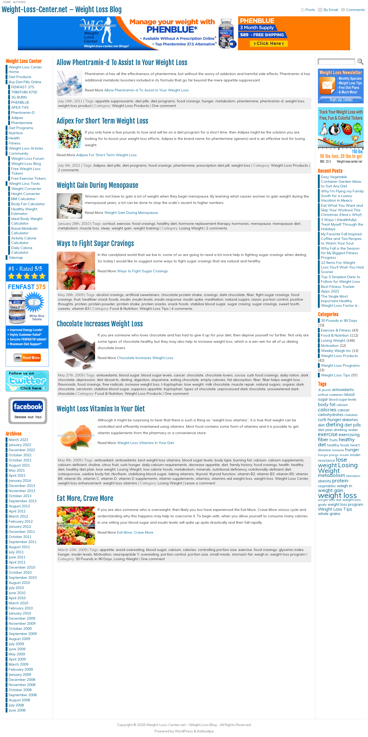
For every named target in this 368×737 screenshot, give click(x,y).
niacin (256, 299)
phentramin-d (271, 101)
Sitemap (16, 257)
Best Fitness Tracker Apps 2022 (338, 288)
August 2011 (19, 547)
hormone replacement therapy (204, 223)
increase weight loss (142, 384)
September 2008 (23, 695)
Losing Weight (191, 228)
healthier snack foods (100, 299)
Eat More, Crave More (85, 498)
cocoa (240, 375)
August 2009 (19, 638)
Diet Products (20, 77)
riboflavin (118, 474)
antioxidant (103, 460)
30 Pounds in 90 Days (339, 320)
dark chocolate (232, 294)
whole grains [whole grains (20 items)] (329, 513)
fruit (77, 299)
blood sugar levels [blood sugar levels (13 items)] (342, 399)
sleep (105, 228)
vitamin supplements (176, 478)
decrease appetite (204, 464)
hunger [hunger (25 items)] (352, 449)
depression (85, 379)
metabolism (225, 101)
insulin (125, 299)
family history (241, 464)
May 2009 (17, 654)
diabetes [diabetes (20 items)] (350, 419)
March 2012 (18, 516)
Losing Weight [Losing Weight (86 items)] (338, 467)
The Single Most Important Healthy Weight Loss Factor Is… (340, 301)
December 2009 (22, 618)
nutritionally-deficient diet (269, 469)
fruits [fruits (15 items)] (333, 440)
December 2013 (22, 485)
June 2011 (17, 557)
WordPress (184, 731)
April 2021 (17, 475)
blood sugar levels (156, 375)
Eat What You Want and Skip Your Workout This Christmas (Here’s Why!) (342, 210)
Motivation (102, 554)
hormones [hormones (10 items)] (338, 450)
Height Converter (25, 193)
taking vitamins (181, 474)
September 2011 (23, 541)
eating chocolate (184, 379)
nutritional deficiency (229, 469)
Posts (310, 9)
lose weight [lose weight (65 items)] (332, 462)
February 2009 (21, 669)
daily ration (289, 375)
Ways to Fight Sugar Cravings (95, 243)
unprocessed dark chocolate (241, 389)
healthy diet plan (80, 469)
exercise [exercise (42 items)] (328, 434)
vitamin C (91, 478)
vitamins (203, 478)
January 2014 (20, 480)
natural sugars (237, 299)
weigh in (261, 554)
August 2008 (19, 700)
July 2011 (16, 552)
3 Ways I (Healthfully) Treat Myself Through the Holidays (342, 224)
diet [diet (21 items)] (321, 424)
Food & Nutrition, (125, 308)
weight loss (294, 101)
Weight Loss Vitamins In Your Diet (101, 409)
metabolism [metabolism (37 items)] (331, 475)
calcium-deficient (72, 464)
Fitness (14, 143)
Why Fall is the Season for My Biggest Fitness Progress (340, 253)
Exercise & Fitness (336, 330)
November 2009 (22, 623)
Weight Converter (26, 188)
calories (189, 549)
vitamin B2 (246, 474)
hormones (240, 223)
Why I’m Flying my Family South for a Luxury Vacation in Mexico (342, 196)
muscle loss (89, 228)
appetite (107, 549)
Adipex (17, 117)
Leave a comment (200, 483)
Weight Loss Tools (24, 183)
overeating (150, 554)
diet (225, 464)
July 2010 (16, 587)
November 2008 (22, 684)
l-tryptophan (171, 384)
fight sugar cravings (272, 294)
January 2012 (20, 526)
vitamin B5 (285, 474)
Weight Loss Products (130, 105)
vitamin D (109, 478)
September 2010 (23, 577)
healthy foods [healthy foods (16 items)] (338, 445)
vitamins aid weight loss (232, 478)
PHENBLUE (20, 102)
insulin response (168, 299)
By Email (331, 9)
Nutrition (16, 133)
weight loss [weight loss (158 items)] (337, 495)
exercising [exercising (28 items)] (349, 434)
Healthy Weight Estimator (24, 211)
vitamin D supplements (138, 478)
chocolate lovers (219, 375)
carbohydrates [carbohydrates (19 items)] (330, 414)
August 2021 (19, 465)
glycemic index (291, 549)
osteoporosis (69, 474)
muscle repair (243, 384)
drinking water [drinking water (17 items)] (346, 429)
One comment (164, 105)
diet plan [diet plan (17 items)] (325, 429)
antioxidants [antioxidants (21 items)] (343, 389)
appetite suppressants (114, 101)
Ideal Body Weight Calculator (26, 221)
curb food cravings (262, 375)
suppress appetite (146, 389)
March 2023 (18, 439)
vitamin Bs (73, 478)
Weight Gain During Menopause (97, 185)
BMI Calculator (23, 198)
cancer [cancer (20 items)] (344, 410)
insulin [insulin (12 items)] (344, 455)
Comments (355, 9)
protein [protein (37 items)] (340, 480)
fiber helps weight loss (281, 379)
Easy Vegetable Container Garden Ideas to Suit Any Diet (341, 181)
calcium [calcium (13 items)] (342, 405)
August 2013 (19, 506)
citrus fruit (110, 464)
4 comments (181, 308)
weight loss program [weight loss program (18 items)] (345, 504)
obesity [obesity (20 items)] (324, 480)
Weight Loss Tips (154, 308)
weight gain (122, 228)
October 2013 (20, 496)
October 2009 (20, 628)
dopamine (160, 379)
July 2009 (16, 644)
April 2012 (17, 511)
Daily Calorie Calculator (21, 250)
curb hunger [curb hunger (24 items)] (329, 419)
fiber (250, 294)
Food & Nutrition (335, 335)
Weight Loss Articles (26, 148)
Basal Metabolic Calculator (24, 230)
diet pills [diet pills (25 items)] (352, 424)
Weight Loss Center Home (25, 69)
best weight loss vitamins (159, 460)
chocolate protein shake (181, 294)
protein (81, 304)
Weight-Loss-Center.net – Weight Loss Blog (62, 9)
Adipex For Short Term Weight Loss (102, 121)
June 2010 (17, 593)
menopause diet (286, 223)
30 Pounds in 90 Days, (95, 559)
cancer (179, 375)
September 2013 (23, 501)
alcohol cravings (110, 294)
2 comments (68, 170)
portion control (275, 299)
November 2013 (22, 490)
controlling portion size (217, 549)
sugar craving (238, 304)
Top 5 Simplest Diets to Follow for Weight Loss (340, 279)
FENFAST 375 (22, 87)
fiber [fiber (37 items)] (323, 439)
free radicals (112, 384)
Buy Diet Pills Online (25, 82)
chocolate (195, 375)
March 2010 (18, 603)
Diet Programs (21, 128)
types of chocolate (200, 389)
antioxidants (106, 375)
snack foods (178, 304)
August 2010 (19, 582)
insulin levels (142, 299)
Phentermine (21, 122)
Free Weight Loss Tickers (26, 171)
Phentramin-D (23, 112)
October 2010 (20, 572)
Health (14, 138)
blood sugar (129, 375)
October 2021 (20, 460)
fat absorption (239, 379)
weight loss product (74, 105)
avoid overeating (130, 549)
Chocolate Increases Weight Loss (100, 324)
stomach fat (242, 554)
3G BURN (19, 97)
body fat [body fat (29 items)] (327, 404)
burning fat (242, 460)
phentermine (247, 101)
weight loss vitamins (120, 483)
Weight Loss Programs (340, 365)
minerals (203, 469)
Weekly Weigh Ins (336, 350)
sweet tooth (289, 304)
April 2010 (17, 598)
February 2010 (21, 608)
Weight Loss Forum (27, 158)
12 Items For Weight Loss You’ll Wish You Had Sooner (342, 267)
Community (18, 153)
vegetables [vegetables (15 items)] (327, 486)
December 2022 (22, 450)
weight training (146, 228)
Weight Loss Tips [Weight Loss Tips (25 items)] (335, 509)
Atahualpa (205, 731)
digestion (142, 379)
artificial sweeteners (142, 294)
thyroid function (222, 474)
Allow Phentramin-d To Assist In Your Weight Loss (122, 62)
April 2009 (17, 659)
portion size (198, 554)
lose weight (194, 384)
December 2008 (22, 679)
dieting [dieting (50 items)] (334, 424)
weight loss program (287, 554)
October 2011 (20, 536)
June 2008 (17, 710)
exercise (123, 223)
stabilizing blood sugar (147, 474)
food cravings (188, 101)
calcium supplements (286, 460)
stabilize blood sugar (208, 304)
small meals (220, 554)
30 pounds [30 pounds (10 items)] (324, 390)
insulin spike (193, 299)
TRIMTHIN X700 (24, 92)
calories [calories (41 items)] (327, 409)
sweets (64, 308)
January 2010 (20, 613)
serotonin (84, 389)
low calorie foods (158, 469)
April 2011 (17, 562)
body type (223, 460)
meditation (214, 299)
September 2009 (23, 633)
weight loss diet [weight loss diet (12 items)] (329, 500)
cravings (211, 294)
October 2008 (20, 689)
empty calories (213, 379)
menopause (261, 223)
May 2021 (17, 470)
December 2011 (22, 531)
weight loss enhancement (79, 483)
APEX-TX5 (19, 107)
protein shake (128, 304)
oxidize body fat (95, 474)
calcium (260, 460)
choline (94, 464)
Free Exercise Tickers (28, 178)
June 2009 (17, 649)
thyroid (202, 474)
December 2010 (22, 567)
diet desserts (108, 379)
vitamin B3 (80, 308)
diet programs (163, 101)
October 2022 (20, 455)
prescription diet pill (213, 165)
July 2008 (16, 705)
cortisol (108, 223)
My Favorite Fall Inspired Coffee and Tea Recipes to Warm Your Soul (341, 238)
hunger (208, 101)
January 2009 (20, 674)
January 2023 (20, 445)
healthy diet (167, 223)
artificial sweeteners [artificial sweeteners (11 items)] (330, 395)
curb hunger (130, 464)
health (284, 464)
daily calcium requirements (164, 464)
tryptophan (173, 389)
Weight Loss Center (291, 478)
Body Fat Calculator (28, 204)
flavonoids (67, 384)
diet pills (142, 101)
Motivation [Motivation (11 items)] (353, 476)
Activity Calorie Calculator (23, 240)
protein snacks (154, 304)
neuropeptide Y (126, 554)
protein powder (102, 304)
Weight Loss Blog (26, 163)
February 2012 (21, 521)
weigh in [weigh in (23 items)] (344, 485)
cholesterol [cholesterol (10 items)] (351, 415)
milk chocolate (217, 384)
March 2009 (18, 664)
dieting (126, 379)
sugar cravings (264, 304)
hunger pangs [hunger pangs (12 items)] (328, 455)
